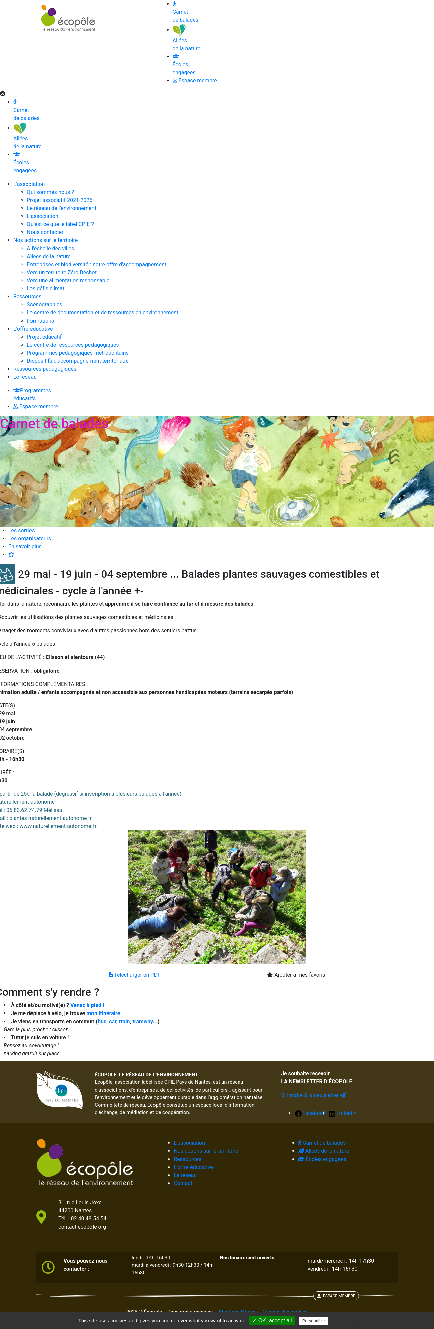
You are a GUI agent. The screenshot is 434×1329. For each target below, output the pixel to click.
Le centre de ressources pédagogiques (73, 345)
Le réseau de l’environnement (61, 208)
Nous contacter (45, 232)
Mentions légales (238, 1312)
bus (102, 1021)
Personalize (313, 1320)
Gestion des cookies (285, 1312)
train (124, 1021)
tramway (142, 1021)
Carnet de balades (26, 110)
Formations (40, 321)
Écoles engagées (25, 163)
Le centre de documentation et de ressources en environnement (102, 312)
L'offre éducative (33, 329)
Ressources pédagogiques (44, 369)
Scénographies (44, 304)
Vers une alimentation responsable (68, 280)
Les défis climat (45, 288)
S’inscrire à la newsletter (313, 1095)
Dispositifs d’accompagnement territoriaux (77, 361)
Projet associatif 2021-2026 (59, 200)
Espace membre (35, 406)
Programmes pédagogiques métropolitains (78, 353)
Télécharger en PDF (135, 975)
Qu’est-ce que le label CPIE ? (60, 224)
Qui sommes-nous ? (50, 192)
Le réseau (25, 377)
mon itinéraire (103, 1013)
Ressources (27, 296)
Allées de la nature (27, 137)
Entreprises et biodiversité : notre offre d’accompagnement (96, 264)
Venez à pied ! (87, 1005)
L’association (42, 216)
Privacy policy (346, 1320)
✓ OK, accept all (272, 1320)
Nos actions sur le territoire (45, 240)
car (112, 1021)
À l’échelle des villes (50, 248)
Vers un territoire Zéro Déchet (62, 272)
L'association (29, 184)
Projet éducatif (44, 337)
